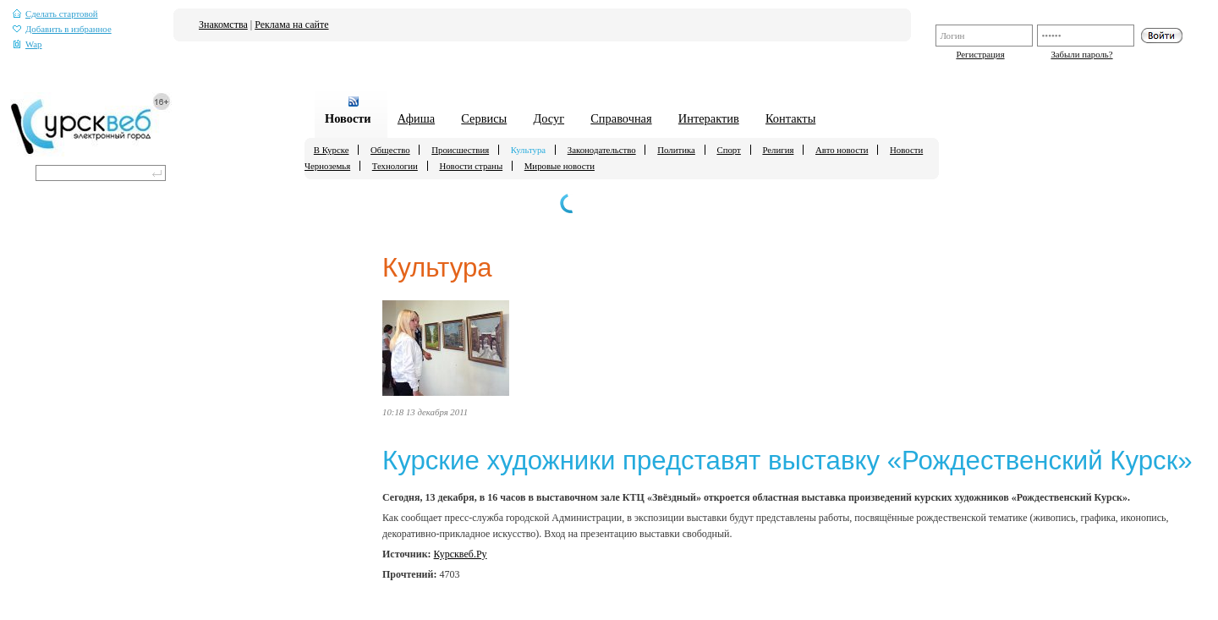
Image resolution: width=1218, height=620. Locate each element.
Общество (390, 150)
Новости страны (470, 166)
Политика (676, 150)
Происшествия (460, 150)
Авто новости (841, 150)
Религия (777, 150)
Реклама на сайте (291, 24)
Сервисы (484, 118)
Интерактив (708, 118)
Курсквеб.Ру (460, 554)
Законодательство (602, 150)
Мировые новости (559, 166)
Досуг (548, 118)
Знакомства (223, 24)
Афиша (416, 118)
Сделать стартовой (55, 14)
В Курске (331, 150)
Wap (27, 44)
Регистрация (980, 54)
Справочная (620, 118)
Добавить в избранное (62, 29)
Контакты (790, 118)
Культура (528, 150)
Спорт (728, 150)
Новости (348, 118)
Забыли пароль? (1081, 54)
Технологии (395, 166)
